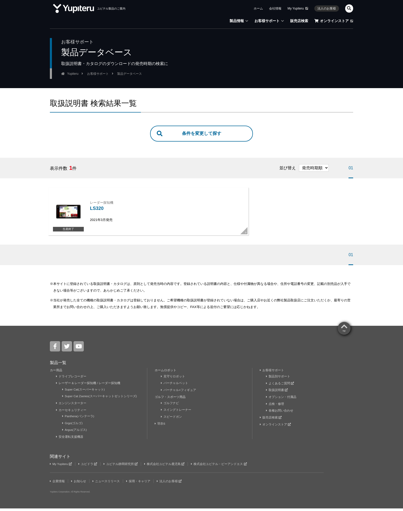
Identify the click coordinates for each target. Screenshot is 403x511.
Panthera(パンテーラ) (78, 419)
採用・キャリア (139, 484)
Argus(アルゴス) (74, 433)
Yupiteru (339, 483)
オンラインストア (275, 427)
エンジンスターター (71, 406)
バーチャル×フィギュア (178, 393)
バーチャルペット (174, 386)
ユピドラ (88, 467)
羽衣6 (160, 427)
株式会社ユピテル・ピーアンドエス (221, 467)
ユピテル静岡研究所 (122, 467)
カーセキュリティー (71, 413)
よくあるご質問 (280, 386)
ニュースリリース (107, 484)
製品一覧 (58, 366)
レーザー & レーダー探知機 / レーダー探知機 (88, 386)
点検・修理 (275, 407)
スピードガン (171, 420)
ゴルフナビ (170, 406)
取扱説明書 (277, 393)
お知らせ (79, 484)
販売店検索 (271, 420)
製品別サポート (278, 380)
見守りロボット (173, 380)
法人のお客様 (170, 484)
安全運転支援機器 (70, 439)
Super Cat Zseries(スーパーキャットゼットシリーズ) (100, 399)
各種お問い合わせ (280, 413)
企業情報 (57, 484)
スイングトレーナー (176, 413)
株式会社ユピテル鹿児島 (166, 467)
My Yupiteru (61, 467)
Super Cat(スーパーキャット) (84, 393)
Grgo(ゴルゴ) (72, 426)
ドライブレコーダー (71, 380)
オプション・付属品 (281, 400)
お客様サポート (272, 373)
